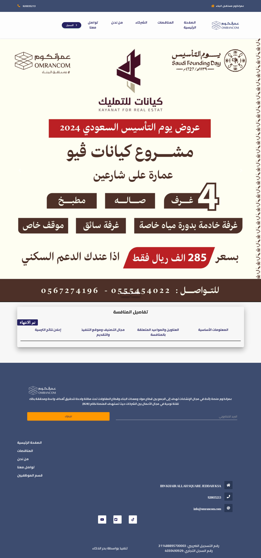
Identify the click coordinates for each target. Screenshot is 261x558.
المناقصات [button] (166, 22)
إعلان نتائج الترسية (48, 330)
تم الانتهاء (28, 322)
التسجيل (71, 25)
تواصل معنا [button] (93, 24)
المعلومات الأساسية (213, 330)
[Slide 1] (125, 293)
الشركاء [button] (141, 22)
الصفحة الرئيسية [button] (190, 24)
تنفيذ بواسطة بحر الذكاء (110, 548)
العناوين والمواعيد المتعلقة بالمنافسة (158, 332)
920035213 (29, 6)
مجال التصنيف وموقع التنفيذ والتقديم (103, 332)
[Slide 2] (135, 293)
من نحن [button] (117, 22)
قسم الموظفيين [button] (30, 475)
